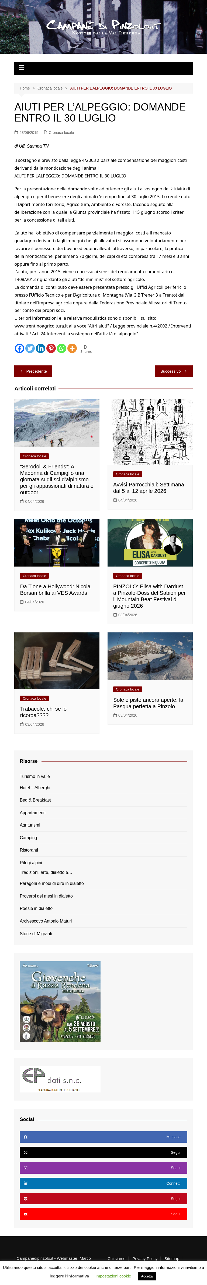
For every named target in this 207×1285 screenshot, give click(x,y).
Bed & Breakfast (35, 800)
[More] (72, 348)
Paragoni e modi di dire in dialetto (52, 883)
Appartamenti (32, 812)
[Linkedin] (40, 348)
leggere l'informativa (69, 1276)
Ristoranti (29, 850)
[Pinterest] (51, 348)
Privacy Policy (144, 1258)
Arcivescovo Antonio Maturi (46, 921)
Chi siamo (117, 1258)
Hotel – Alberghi (35, 787)
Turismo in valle (35, 776)
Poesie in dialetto (36, 908)
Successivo (173, 371)
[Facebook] (19, 348)
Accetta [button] (147, 1276)
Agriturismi (30, 825)
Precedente (33, 371)
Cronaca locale (61, 132)
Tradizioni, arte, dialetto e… (46, 872)
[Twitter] (30, 348)
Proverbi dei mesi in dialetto (46, 896)
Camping (28, 837)
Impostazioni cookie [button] (113, 1276)
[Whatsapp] (61, 348)
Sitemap (171, 1258)
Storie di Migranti (36, 933)
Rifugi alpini (31, 862)
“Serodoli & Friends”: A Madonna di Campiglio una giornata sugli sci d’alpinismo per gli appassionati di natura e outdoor (56, 479)
